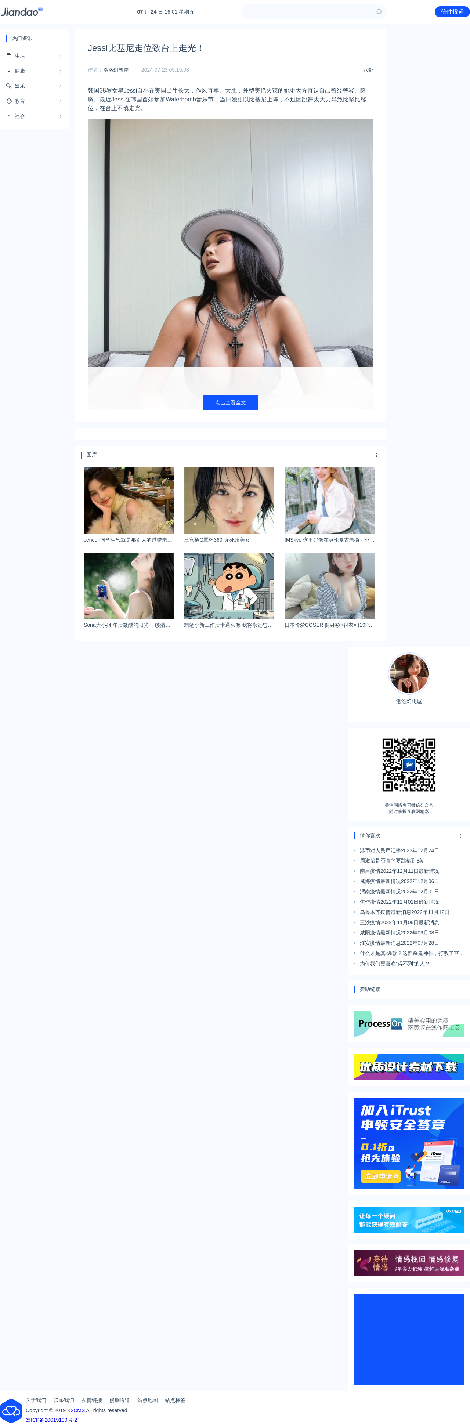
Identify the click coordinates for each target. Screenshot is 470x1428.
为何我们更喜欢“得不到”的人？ (395, 963)
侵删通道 (119, 1400)
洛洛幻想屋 (116, 70)
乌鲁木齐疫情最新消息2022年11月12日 (404, 912)
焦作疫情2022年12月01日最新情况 (399, 902)
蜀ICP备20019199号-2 (51, 1420)
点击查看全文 (230, 402)
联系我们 (64, 1400)
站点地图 (147, 1400)
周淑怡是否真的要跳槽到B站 (392, 861)
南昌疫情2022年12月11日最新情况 (399, 871)
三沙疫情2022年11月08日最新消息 (399, 922)
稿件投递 (452, 11)
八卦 (368, 70)
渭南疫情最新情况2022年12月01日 (399, 891)
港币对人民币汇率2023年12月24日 (399, 850)
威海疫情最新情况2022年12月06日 (399, 881)
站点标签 (175, 1400)
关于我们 (36, 1400)
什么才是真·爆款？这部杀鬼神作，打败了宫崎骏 (412, 954)
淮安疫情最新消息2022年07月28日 (399, 943)
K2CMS (76, 1410)
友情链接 (92, 1400)
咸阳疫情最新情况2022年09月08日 (399, 933)
